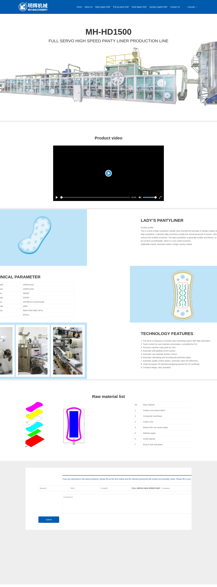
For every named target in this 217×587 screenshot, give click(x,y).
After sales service (82, 576)
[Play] (108, 173)
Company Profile (31, 573)
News (27, 583)
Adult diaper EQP (139, 7)
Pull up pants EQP (121, 7)
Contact (78, 579)
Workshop (29, 579)
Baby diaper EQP (102, 7)
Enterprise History (32, 576)
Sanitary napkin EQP (158, 7)
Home (79, 7)
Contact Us (175, 7)
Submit (57, 520)
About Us (89, 7)
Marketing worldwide (82, 573)
